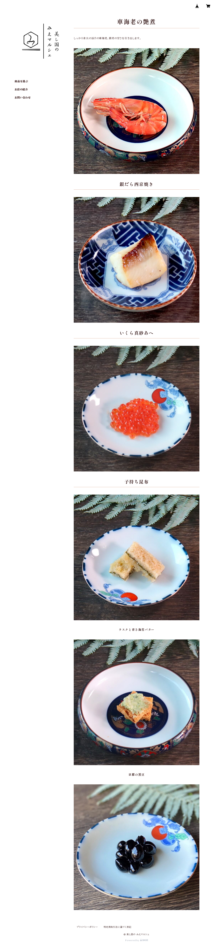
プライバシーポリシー (87, 927)
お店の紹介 (21, 89)
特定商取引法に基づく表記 (117, 927)
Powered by (136, 940)
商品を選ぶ (21, 81)
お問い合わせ (23, 97)
